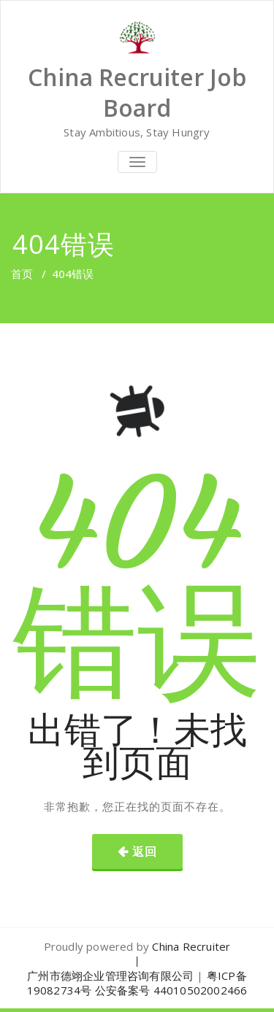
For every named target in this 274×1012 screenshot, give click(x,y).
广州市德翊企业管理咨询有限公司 (110, 975)
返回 (144, 851)
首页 (22, 273)
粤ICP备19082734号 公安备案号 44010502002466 (137, 982)
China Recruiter (191, 946)
